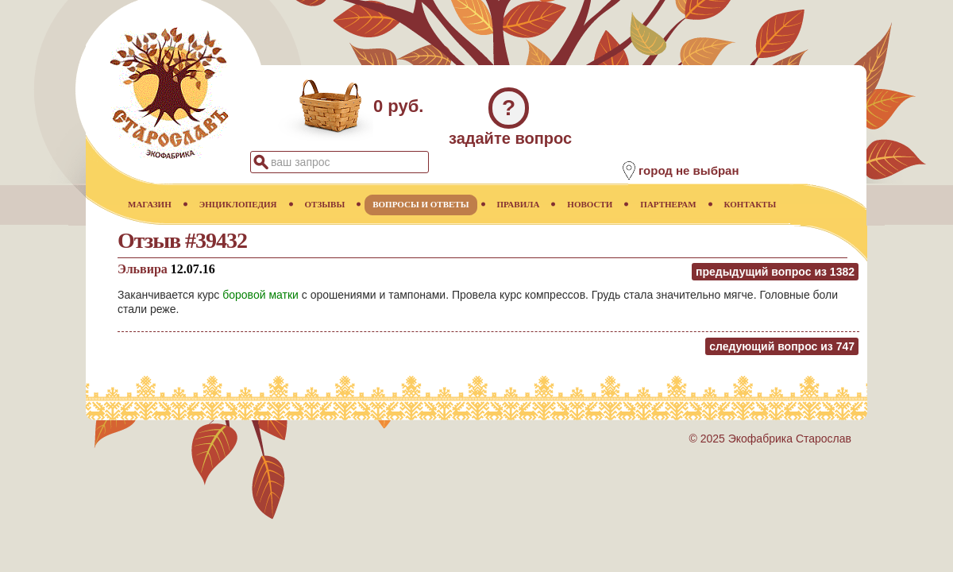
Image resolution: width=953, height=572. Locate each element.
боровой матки (260, 294)
